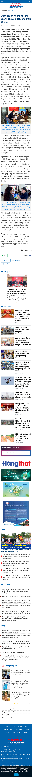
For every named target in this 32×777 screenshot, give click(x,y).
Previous (3, 703)
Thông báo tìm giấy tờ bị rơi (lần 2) (13, 652)
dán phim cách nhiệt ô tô (8, 712)
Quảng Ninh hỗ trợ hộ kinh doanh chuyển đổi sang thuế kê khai (16, 18)
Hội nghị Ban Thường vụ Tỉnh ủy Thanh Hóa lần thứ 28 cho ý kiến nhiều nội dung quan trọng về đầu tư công (16, 618)
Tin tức (7, 726)
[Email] (8, 746)
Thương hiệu (22, 726)
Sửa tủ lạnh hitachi (7, 715)
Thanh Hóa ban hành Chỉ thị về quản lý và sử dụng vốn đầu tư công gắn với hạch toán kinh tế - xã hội (23, 423)
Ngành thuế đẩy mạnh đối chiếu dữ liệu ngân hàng (22, 354)
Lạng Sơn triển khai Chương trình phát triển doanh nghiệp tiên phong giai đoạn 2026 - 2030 (22, 367)
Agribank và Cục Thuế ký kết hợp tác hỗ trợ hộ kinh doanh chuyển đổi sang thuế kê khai (16, 291)
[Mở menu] (2, 1)
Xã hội (3, 626)
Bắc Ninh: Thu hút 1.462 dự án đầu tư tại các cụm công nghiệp (23, 395)
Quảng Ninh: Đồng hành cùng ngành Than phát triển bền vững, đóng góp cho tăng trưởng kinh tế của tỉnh (16, 591)
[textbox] (16, 452)
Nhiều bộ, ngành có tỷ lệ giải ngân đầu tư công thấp (23, 329)
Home (4, 11)
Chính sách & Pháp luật (22, 729)
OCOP (7, 732)
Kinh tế (10, 11)
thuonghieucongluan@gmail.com (13, 758)
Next (29, 703)
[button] (30, 1)
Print (4, 256)
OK (16, 774)
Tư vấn (13, 732)
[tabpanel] (17, 288)
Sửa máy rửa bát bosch (8, 718)
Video (3, 529)
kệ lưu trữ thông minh (8, 709)
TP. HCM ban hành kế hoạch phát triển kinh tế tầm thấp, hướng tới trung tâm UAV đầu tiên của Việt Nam (23, 382)
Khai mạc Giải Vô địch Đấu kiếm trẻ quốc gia (16, 596)
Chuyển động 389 (7, 729)
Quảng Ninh (6, 264)
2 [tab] (17, 703)
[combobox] (16, 453)
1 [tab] (16, 303)
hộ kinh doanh (17, 260)
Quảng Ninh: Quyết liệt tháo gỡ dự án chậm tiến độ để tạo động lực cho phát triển (22, 408)
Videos (25, 732)
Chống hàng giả (11, 666)
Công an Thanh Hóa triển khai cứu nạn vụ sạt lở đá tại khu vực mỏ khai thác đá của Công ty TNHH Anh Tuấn (15, 658)
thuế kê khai (6, 260)
